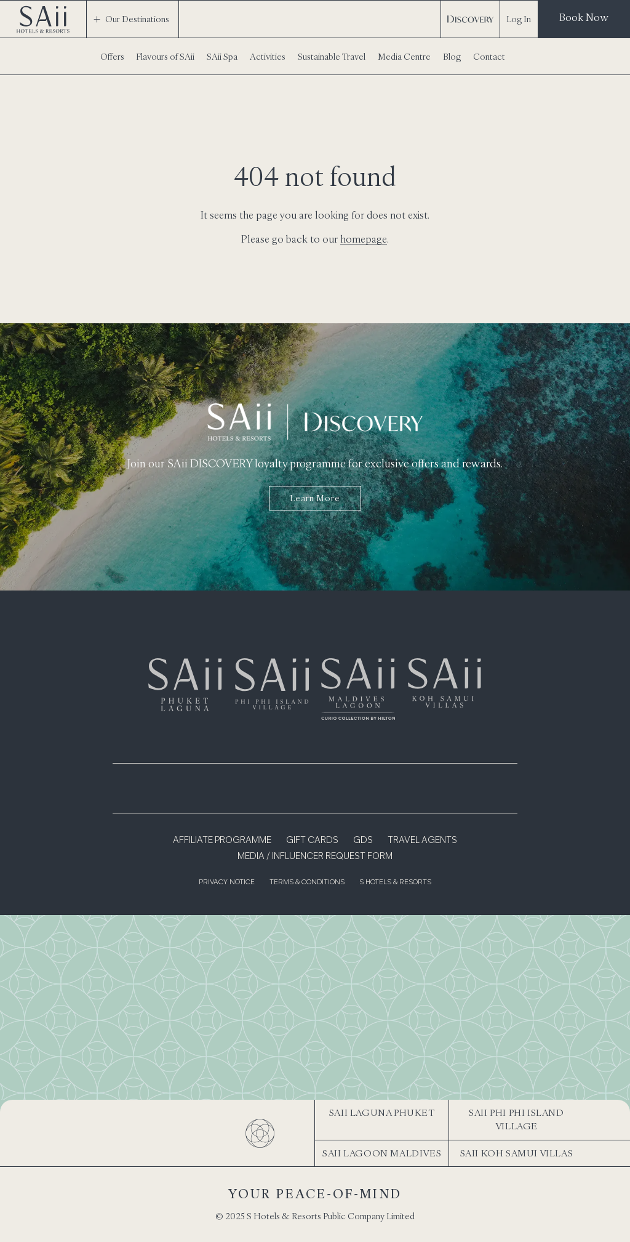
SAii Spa (222, 56)
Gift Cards (312, 840)
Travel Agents (422, 840)
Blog (452, 56)
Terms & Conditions (307, 882)
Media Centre (404, 56)
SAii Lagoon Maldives (381, 1153)
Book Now (583, 17)
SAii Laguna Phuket (382, 1112)
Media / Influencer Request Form (315, 856)
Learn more (315, 498)
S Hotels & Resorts (395, 882)
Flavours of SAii (165, 56)
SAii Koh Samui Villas (516, 1153)
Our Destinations (131, 19)
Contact (489, 56)
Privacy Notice (227, 882)
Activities (267, 56)
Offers (112, 56)
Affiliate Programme (222, 840)
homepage (363, 239)
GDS (363, 840)
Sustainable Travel (331, 56)
